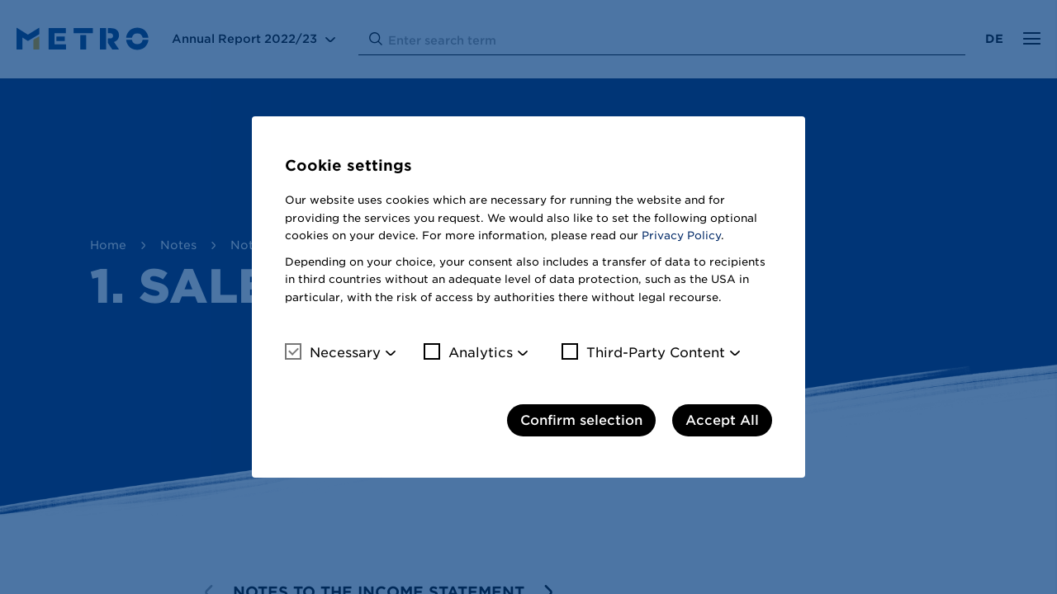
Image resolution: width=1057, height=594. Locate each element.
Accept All (722, 420)
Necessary (333, 352)
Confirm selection (581, 420)
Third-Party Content (643, 352)
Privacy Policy (681, 235)
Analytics (468, 352)
